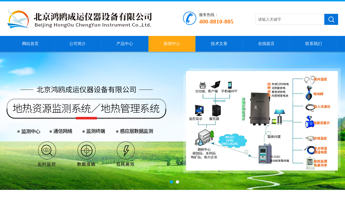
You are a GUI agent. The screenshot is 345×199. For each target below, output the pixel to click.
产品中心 (124, 43)
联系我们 (313, 43)
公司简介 (77, 43)
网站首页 (30, 43)
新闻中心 (172, 43)
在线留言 (266, 43)
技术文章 (219, 43)
